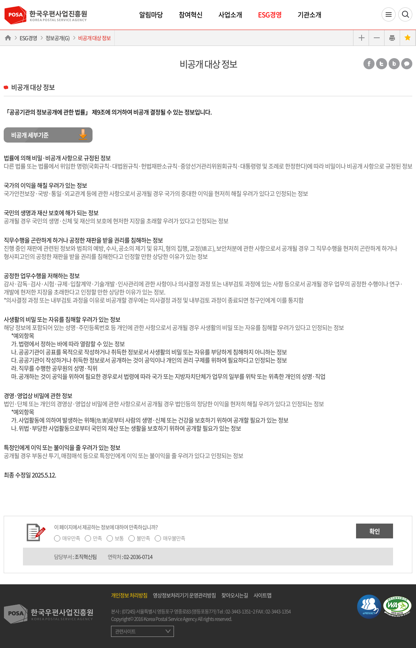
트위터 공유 (381, 63)
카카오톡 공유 (406, 63)
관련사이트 (125, 631)
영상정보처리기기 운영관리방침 (184, 595)
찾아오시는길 (234, 595)
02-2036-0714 (138, 556)
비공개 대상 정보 (94, 37)
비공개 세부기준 (29, 134)
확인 (374, 531)
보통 (119, 538)
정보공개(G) (58, 37)
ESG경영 (270, 15)
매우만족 (71, 538)
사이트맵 (262, 595)
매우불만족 (174, 538)
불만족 (143, 538)
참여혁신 (190, 15)
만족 (97, 538)
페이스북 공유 (369, 63)
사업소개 (230, 15)
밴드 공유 (394, 63)
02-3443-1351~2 (240, 611)
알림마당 (151, 15)
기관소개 (309, 15)
